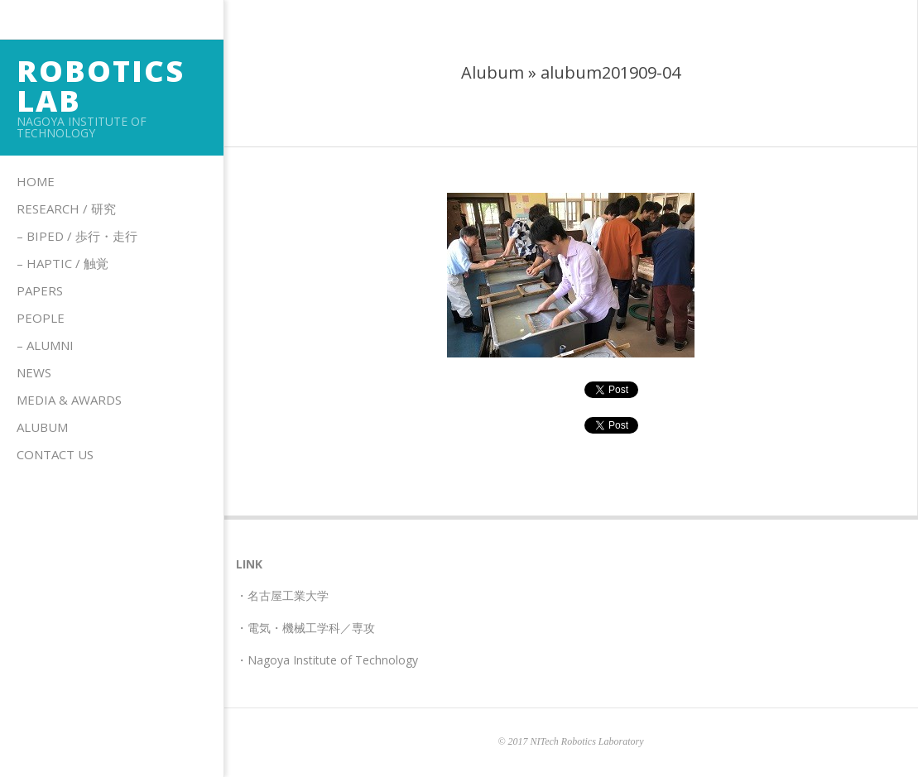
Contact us (55, 454)
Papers (40, 290)
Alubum (42, 427)
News (34, 372)
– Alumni (45, 345)
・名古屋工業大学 (282, 595)
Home (36, 181)
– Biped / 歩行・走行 (77, 236)
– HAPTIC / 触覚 (62, 263)
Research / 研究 (66, 208)
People (41, 317)
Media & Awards (69, 399)
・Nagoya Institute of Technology (327, 660)
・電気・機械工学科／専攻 (305, 628)
